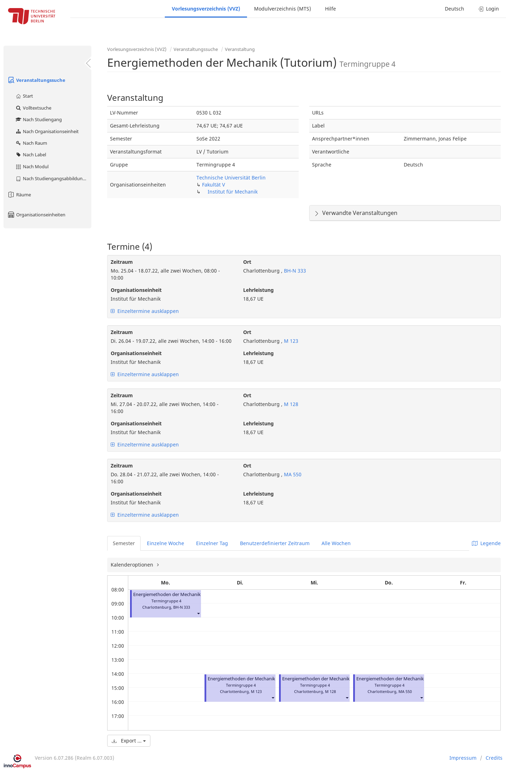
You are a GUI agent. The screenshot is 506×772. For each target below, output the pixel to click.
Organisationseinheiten (36, 214)
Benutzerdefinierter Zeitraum (275, 543)
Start (24, 96)
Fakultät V (213, 184)
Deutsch (454, 8)
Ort (247, 262)
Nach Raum (31, 143)
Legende (486, 543)
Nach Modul (31, 166)
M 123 (290, 341)
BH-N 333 (294, 270)
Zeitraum (122, 262)
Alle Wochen (336, 543)
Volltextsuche (33, 108)
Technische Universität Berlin (231, 177)
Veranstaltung (240, 49)
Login (488, 8)
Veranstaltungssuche (36, 80)
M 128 (290, 404)
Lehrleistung (258, 290)
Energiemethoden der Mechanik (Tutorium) (179, 594)
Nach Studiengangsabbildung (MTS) (53, 178)
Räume (19, 194)
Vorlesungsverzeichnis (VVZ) (206, 8)
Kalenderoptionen (133, 564)
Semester (124, 543)
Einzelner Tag (212, 543)
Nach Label (30, 154)
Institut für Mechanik (233, 191)
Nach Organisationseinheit (47, 131)
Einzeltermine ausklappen (145, 311)
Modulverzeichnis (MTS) (282, 8)
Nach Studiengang (38, 119)
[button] (198, 613)
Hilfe (330, 8)
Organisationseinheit (136, 290)
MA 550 (292, 474)
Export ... (129, 740)
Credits (494, 757)
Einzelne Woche (165, 543)
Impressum (462, 757)
